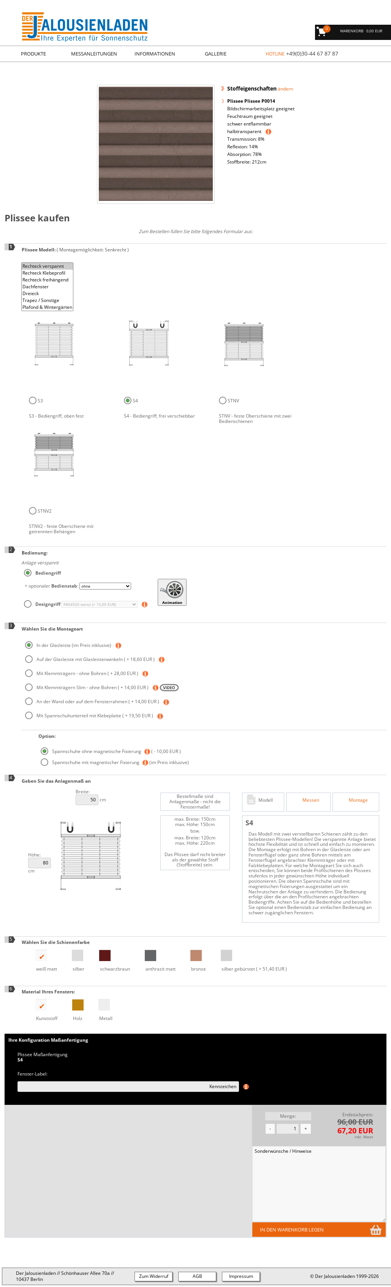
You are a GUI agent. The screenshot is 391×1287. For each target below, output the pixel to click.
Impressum (241, 1276)
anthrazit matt (155, 961)
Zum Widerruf (153, 1276)
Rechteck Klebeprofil (47, 273)
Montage (358, 800)
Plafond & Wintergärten (47, 307)
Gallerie (215, 53)
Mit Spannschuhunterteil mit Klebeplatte (89, 715)
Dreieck (47, 293)
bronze (193, 961)
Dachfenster (47, 286)
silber (72, 961)
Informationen (155, 53)
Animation (172, 592)
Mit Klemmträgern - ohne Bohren (82, 673)
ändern (285, 89)
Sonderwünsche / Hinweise (319, 1184)
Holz (73, 1010)
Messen (310, 800)
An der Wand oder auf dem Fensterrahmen (92, 701)
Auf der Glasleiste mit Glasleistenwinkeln (90, 659)
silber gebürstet (248, 961)
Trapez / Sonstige (47, 300)
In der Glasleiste (68, 645)
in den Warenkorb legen (292, 1229)
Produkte (33, 53)
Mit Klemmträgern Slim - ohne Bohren (87, 687)
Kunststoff (41, 1010)
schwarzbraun (109, 961)
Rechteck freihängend (47, 279)
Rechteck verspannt (47, 266)
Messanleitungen (94, 53)
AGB (197, 1276)
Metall (100, 1010)
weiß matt (41, 961)
